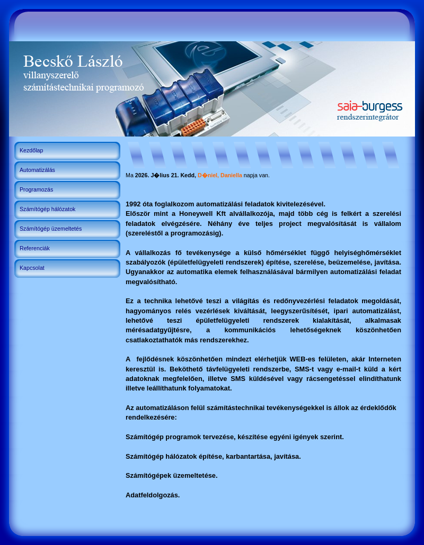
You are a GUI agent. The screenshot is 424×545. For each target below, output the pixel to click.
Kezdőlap (31, 150)
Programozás (36, 189)
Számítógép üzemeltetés (51, 228)
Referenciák (35, 248)
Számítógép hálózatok (47, 209)
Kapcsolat (32, 268)
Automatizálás (37, 170)
